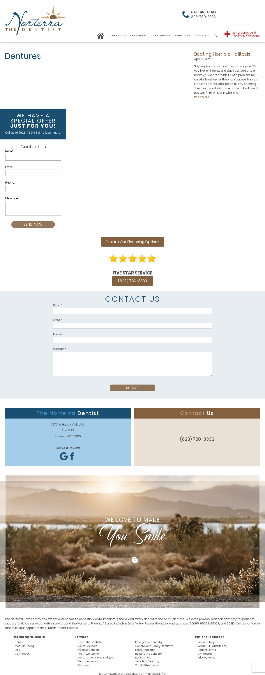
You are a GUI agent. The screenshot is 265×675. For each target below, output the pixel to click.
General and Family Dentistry (154, 643)
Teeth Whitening (88, 650)
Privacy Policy (206, 654)
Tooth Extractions (146, 662)
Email (57, 316)
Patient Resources (209, 634)
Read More (201, 97)
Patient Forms (207, 647)
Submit (132, 384)
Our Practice (117, 35)
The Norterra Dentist (28, 634)
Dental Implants (87, 658)
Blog (17, 647)
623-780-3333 (203, 17)
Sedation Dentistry (147, 658)
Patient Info (182, 35)
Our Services (138, 35)
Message (59, 345)
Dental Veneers (87, 643)
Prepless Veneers (88, 647)
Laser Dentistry (145, 647)
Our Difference (160, 35)
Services (81, 634)
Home (19, 639)
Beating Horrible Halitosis (222, 54)
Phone (58, 331)
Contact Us (202, 35)
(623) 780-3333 (29, 132)
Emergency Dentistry (148, 639)
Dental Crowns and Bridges (95, 654)
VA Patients (205, 650)
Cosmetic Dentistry (90, 639)
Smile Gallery (206, 639)
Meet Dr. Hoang (25, 643)
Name (57, 302)
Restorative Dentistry (148, 650)
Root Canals (143, 654)
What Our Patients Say (212, 643)
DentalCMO (157, 670)
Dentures (83, 662)
